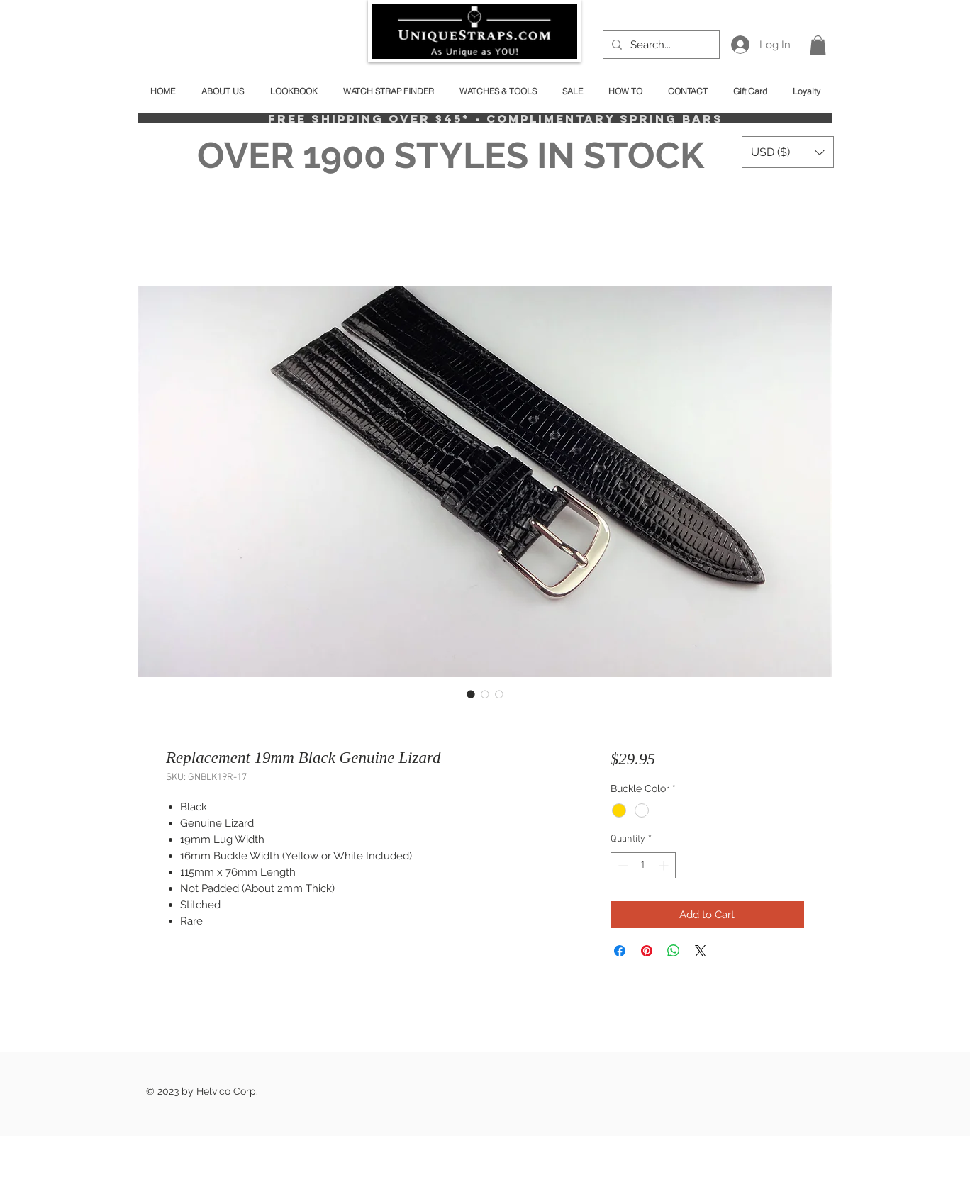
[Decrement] (621, 865)
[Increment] (665, 865)
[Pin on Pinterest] (646, 950)
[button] (818, 45)
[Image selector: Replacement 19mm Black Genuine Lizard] (471, 694)
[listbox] (788, 152)
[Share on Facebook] (619, 950)
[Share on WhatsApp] (673, 950)
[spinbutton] (643, 865)
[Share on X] (700, 950)
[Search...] (659, 44)
